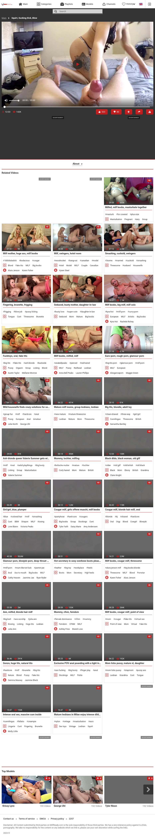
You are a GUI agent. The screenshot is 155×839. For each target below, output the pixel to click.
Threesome (115, 265)
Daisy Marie (76, 526)
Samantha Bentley (118, 424)
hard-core (72, 517)
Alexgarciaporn (116, 373)
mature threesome (77, 414)
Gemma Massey (15, 680)
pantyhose (60, 517)
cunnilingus (9, 721)
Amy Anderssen (91, 526)
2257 (71, 818)
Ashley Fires (64, 629)
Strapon (24, 521)
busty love (59, 312)
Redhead (78, 368)
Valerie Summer (15, 475)
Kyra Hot (114, 322)
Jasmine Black (31, 680)
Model (69, 265)
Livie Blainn (13, 526)
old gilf (117, 465)
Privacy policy (57, 818)
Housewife (138, 265)
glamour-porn (127, 363)
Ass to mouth (20, 573)
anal (37, 414)
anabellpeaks (61, 363)
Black (112, 470)
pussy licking (31, 312)
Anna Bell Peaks (66, 373)
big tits (7, 363)
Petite (79, 675)
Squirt (90, 726)
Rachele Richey (127, 322)
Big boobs (37, 265)
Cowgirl (133, 521)
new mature (60, 414)
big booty (40, 465)
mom (108, 619)
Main (4, 18)
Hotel (61, 265)
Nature (11, 675)
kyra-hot (109, 312)
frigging (7, 312)
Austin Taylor (13, 373)
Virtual (134, 624)
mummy (87, 619)
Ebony (127, 470)
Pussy (10, 368)
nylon (57, 721)
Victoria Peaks (27, 526)
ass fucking (60, 670)
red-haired (85, 363)
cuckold (130, 260)
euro (92, 721)
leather (58, 568)
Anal (29, 419)
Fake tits (19, 265)
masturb (110, 214)
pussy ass (141, 670)
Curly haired (64, 470)
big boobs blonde (132, 568)
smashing (141, 260)
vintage (67, 721)
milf (18, 414)
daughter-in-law (88, 312)
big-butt (7, 619)
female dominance (63, 619)
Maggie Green (132, 373)
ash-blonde (30, 363)
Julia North (13, 424)
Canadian (94, 265)
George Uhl (25, 424)
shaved (124, 517)
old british (128, 465)
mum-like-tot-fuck (24, 568)
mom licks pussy (113, 670)
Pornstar (141, 573)
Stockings (82, 521)
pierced (74, 363)
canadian (85, 260)
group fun (8, 414)
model (95, 260)
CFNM (72, 624)
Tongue (11, 317)
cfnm (77, 619)
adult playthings (25, 465)
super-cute (72, 312)
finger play (85, 670)
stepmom (129, 670)
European (114, 317)
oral (13, 465)
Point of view (116, 624)
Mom (71, 317)
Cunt (19, 317)
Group (144, 219)
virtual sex (140, 619)
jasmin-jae (39, 568)
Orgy (118, 521)
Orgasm (19, 368)
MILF (28, 265)
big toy (68, 568)
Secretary (78, 573)
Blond (10, 265)
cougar (36, 260)
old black (141, 465)
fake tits (17, 363)
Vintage (72, 726)
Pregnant (128, 219)
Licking (36, 368)
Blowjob (143, 521)
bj (117, 517)
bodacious (25, 260)
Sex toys (62, 726)
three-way (126, 414)
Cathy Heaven (14, 578)
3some (109, 260)
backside (42, 363)
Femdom (63, 624)
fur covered (122, 214)
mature (76, 465)
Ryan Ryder (41, 578)
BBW (17, 521)
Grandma (145, 470)
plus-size (135, 214)
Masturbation (116, 219)
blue (6, 517)
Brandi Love (77, 629)
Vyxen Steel (64, 270)
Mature (79, 317)
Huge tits (30, 624)
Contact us (8, 818)
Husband (127, 265)
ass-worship (20, 619)
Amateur (37, 419)
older (108, 465)
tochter (86, 465)
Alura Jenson (14, 270)
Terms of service (27, 818)
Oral (112, 521)
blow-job (18, 312)
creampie (32, 721)
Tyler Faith (63, 526)
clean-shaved (112, 414)
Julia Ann (12, 629)
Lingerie (11, 726)
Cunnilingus (115, 419)
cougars (84, 517)
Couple (84, 265)
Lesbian (87, 368)
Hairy (137, 219)
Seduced (63, 317)
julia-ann (33, 619)
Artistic (131, 317)
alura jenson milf (113, 568)
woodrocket (60, 260)
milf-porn (121, 312)
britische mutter (62, 465)
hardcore (27, 414)
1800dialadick (10, 260)
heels (90, 568)
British (138, 419)
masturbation (80, 721)
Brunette (40, 317)
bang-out (73, 260)
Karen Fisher (27, 270)
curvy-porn (133, 312)
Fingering (28, 726)
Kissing (41, 521)
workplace (79, 568)
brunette (26, 670)
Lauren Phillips (82, 373)
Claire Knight (115, 475)
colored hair (17, 517)
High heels (89, 573)
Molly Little (13, 731)
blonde (109, 517)
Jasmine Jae (28, 578)
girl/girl (137, 414)
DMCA (43, 818)
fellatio (21, 721)
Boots (61, 573)
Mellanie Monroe (29, 373)
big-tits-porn (111, 363)
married (119, 260)
